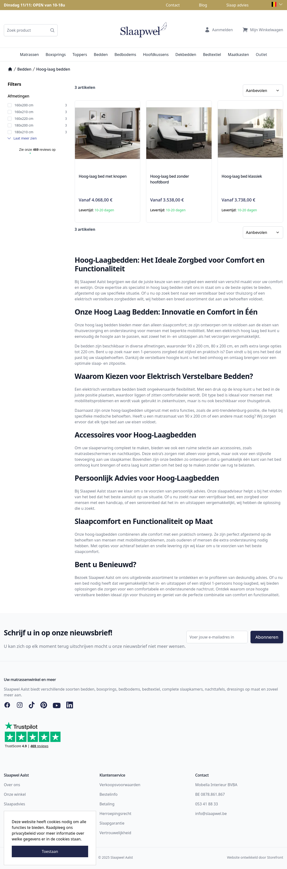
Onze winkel (15, 794)
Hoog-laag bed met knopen (103, 176)
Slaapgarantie (111, 823)
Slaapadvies (14, 804)
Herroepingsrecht (115, 813)
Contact (173, 5)
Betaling (106, 804)
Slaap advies (237, 5)
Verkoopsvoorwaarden (119, 784)
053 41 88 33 (206, 804)
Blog (203, 5)
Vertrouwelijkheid (115, 832)
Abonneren (266, 637)
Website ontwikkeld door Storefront (255, 857)
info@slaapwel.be (211, 813)
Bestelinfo (108, 794)
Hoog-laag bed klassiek (242, 176)
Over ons (12, 784)
